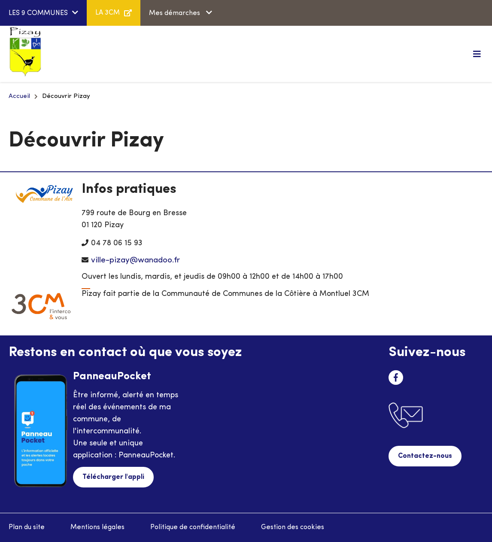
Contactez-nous (425, 456)
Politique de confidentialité (192, 527)
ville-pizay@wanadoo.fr (135, 260)
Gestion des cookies (292, 527)
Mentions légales (97, 527)
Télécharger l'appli (113, 477)
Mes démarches (175, 13)
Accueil (19, 96)
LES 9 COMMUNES (38, 13)
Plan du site (27, 527)
